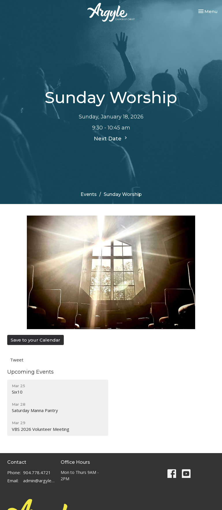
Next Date (111, 138)
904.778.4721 (37, 472)
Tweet (16, 360)
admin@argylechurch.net (39, 480)
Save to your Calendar (35, 340)
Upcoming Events (30, 372)
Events (89, 194)
